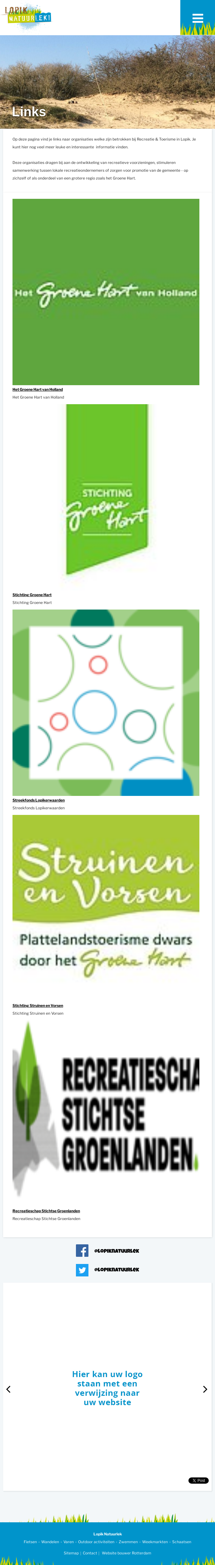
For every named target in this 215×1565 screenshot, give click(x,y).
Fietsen (30, 1541)
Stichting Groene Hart (32, 594)
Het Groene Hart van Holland (37, 389)
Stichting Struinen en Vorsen (37, 1005)
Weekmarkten (155, 1541)
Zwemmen (128, 1541)
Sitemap (71, 1553)
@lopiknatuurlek (116, 1251)
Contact (90, 1553)
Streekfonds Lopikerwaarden (38, 800)
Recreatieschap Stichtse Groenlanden (46, 1210)
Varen (68, 1541)
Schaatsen (181, 1541)
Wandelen (50, 1541)
